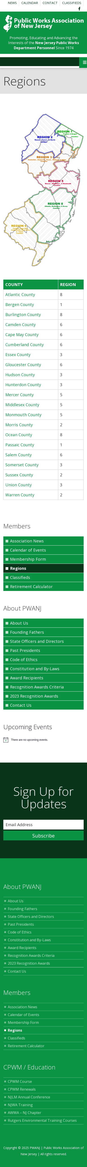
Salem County (18, 454)
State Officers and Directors (37, 641)
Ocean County (18, 434)
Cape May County (22, 334)
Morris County (19, 424)
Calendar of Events (28, 550)
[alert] (43, 740)
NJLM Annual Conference (29, 1098)
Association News (27, 541)
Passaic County (19, 444)
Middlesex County (22, 404)
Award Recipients (26, 677)
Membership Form (28, 559)
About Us (19, 623)
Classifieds (71, 3)
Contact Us (20, 705)
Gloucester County (23, 364)
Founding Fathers (27, 632)
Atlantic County (20, 294)
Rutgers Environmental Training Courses (42, 1122)
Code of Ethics (23, 659)
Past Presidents (25, 650)
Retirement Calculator (31, 586)
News (12, 3)
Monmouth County (23, 414)
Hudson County (20, 374)
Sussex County (19, 474)
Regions (18, 568)
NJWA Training (20, 1106)
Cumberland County (24, 344)
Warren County (19, 494)
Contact (50, 3)
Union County (18, 484)
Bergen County (19, 304)
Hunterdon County (23, 384)
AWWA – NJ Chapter (24, 1114)
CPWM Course (20, 1083)
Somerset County (22, 464)
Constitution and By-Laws (34, 668)
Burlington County (23, 314)
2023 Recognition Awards (34, 696)
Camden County (20, 324)
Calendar (29, 3)
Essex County (18, 354)
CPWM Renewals (22, 1091)
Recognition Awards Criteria (37, 687)
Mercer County (19, 394)
